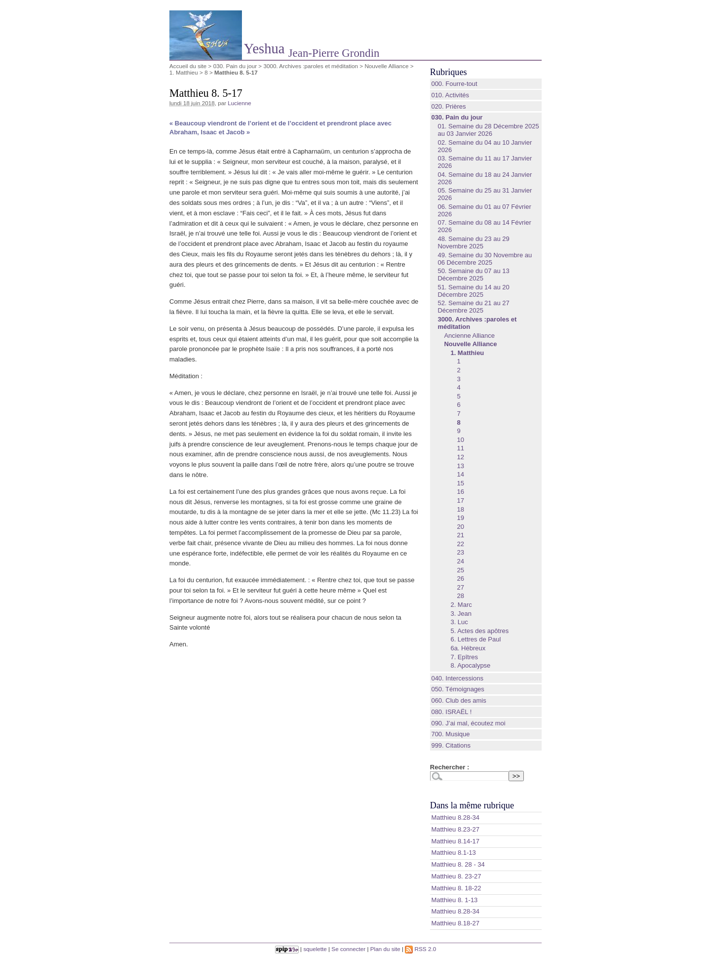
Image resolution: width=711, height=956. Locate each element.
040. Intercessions (457, 678)
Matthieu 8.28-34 (455, 911)
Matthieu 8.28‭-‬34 (455, 817)
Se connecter (348, 949)
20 (460, 526)
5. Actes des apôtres (479, 631)
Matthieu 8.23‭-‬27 (455, 829)
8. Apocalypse (470, 665)
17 (460, 500)
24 (460, 561)
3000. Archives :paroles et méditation (310, 66)
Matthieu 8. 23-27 (456, 876)
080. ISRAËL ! (451, 712)
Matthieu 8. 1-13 (454, 900)
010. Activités (450, 95)
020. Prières (448, 106)
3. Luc (459, 622)
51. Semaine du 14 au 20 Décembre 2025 (473, 290)
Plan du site (385, 949)
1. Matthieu (183, 72)
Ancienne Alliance (469, 335)
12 (460, 457)
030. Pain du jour (235, 66)
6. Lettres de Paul (475, 639)
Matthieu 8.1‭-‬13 (453, 852)
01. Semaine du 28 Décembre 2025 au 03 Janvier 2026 (488, 129)
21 (460, 535)
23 (460, 552)
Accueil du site (187, 66)
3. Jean (461, 613)
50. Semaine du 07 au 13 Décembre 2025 (473, 274)
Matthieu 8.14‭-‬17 (455, 841)
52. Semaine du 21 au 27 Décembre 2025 (473, 306)
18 (460, 509)
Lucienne (239, 103)
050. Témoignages (457, 689)
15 (460, 483)
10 (460, 439)
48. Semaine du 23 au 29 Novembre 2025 (473, 242)
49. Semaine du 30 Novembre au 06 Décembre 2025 (484, 258)
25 (460, 570)
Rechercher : (449, 767)
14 (460, 474)
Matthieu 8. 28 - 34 (457, 864)
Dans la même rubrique (472, 805)
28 (460, 595)
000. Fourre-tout (454, 83)
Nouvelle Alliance (386, 66)
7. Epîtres (464, 657)
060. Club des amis (458, 700)
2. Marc (461, 604)
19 (460, 517)
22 (460, 544)
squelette (314, 949)
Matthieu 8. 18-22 (456, 888)
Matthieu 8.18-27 (455, 923)
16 (460, 491)
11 (460, 448)
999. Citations (451, 745)
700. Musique (450, 734)
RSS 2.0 (420, 949)
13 (460, 466)
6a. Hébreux (467, 648)
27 (460, 587)
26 (460, 578)
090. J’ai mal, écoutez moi (468, 723)
